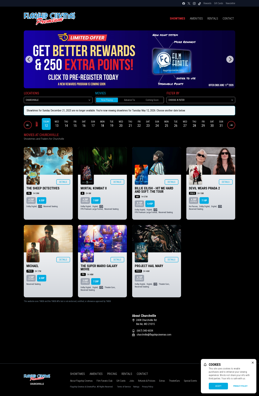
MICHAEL (32, 266)
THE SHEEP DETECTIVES (42, 188)
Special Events (190, 380)
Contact (228, 18)
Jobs (132, 380)
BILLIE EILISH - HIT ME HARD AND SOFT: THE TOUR (154, 190)
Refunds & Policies (146, 380)
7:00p (96, 200)
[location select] (58, 100)
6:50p (41, 278)
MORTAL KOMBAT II (94, 188)
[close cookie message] (252, 362)
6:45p (150, 203)
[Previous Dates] (28, 125)
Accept (218, 386)
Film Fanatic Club (104, 380)
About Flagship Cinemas (81, 380)
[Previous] (29, 59)
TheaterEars (174, 380)
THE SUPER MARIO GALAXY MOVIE (99, 267)
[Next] (230, 59)
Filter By (172, 93)
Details (63, 182)
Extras (162, 380)
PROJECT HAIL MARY (149, 266)
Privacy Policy (147, 387)
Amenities (196, 18)
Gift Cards (218, 3)
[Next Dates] (231, 125)
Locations (31, 93)
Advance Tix (129, 100)
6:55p (41, 200)
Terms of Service (124, 387)
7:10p (204, 200)
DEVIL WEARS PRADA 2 (204, 188)
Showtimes (177, 18)
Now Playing (107, 100)
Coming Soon (152, 100)
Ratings (136, 387)
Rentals (212, 18)
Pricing (112, 374)
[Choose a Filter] (200, 100)
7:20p (96, 281)
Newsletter (230, 3)
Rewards (207, 3)
